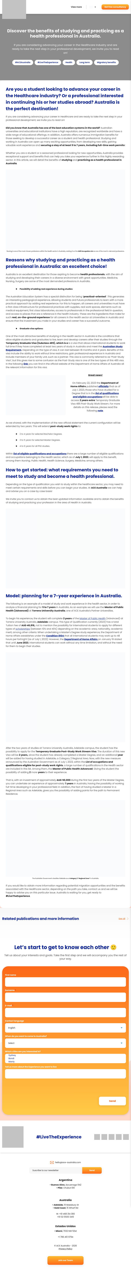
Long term (84, 62)
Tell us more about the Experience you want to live (31, 1066)
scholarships (23, 629)
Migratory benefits (106, 62)
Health (69, 62)
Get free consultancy (115, 6)
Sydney (65, 1055)
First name (10, 975)
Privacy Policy (65, 1248)
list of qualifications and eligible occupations (96, 395)
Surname (10, 990)
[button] (93, 7)
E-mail (9, 1005)
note (100, 410)
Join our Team (65, 1260)
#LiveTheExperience (48, 62)
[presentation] (27, 1086)
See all (124, 918)
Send (91, 1170)
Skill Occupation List (85, 251)
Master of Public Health (93, 618)
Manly (65, 1061)
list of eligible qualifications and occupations (40, 453)
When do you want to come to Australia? (26, 1036)
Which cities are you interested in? (23, 1051)
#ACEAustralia (22, 62)
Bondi (65, 1058)
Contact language (14, 1020)
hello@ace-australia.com (68, 1162)
